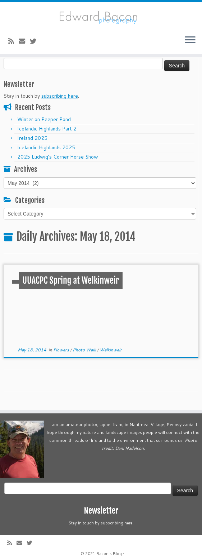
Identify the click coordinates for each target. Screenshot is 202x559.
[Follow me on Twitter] (35, 41)
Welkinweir (111, 350)
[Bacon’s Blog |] (101, 15)
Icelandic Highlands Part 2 (47, 128)
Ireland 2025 (32, 138)
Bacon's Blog (109, 553)
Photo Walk (85, 350)
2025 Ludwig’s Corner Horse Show (57, 156)
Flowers (61, 350)
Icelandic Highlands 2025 (46, 147)
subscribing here (59, 95)
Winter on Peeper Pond (44, 119)
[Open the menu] (190, 40)
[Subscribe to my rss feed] (13, 41)
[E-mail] (24, 41)
